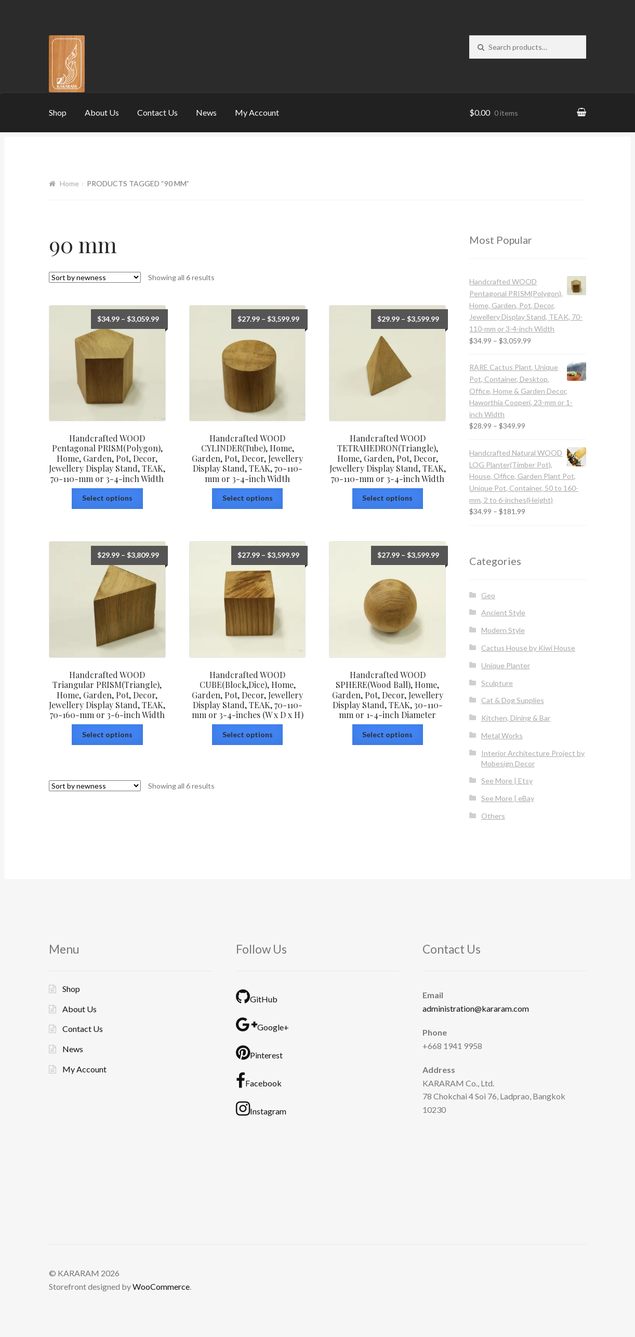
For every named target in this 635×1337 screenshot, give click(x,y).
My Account (257, 112)
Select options (107, 497)
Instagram (261, 1108)
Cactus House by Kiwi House (528, 647)
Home (69, 183)
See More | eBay (507, 798)
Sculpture (497, 683)
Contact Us (157, 112)
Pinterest (259, 1052)
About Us (102, 112)
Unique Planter (505, 665)
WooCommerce (161, 1286)
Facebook (259, 1080)
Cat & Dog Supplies (512, 700)
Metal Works (502, 735)
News (206, 112)
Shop (58, 112)
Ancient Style (503, 612)
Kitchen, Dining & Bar (515, 717)
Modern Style (503, 630)
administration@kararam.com (475, 1008)
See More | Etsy (507, 780)
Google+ (262, 1024)
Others (493, 815)
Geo (488, 595)
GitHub (256, 996)
